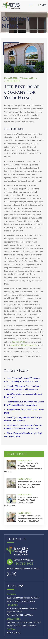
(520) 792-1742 (14, 633)
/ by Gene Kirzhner (12, 81)
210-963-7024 (13, 625)
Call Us (42, 4)
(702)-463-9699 (14, 615)
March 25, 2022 (10, 78)
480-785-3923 (18, 342)
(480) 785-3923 (14, 601)
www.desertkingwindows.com (24, 345)
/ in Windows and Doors (27, 78)
